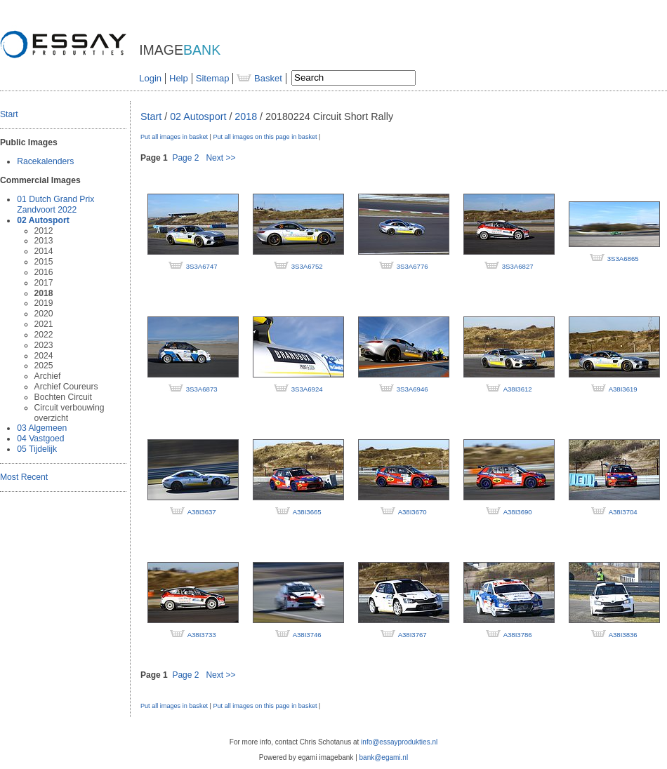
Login (150, 78)
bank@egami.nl (384, 757)
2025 (43, 365)
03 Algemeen (42, 428)
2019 (43, 303)
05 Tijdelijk (37, 449)
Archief (47, 376)
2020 (43, 314)
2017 (43, 283)
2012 (43, 231)
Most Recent (24, 477)
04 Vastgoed (40, 438)
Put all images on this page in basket (265, 136)
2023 (43, 345)
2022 (43, 335)
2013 (43, 241)
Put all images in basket (174, 136)
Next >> (220, 158)
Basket (259, 78)
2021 (43, 324)
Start (9, 114)
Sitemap (213, 78)
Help (178, 78)
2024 (43, 356)
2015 (43, 262)
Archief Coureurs (66, 387)
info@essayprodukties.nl (399, 742)
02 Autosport (43, 220)
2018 (43, 293)
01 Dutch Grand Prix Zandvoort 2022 (55, 204)
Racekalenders (45, 161)
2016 (43, 272)
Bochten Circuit (63, 397)
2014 (43, 251)
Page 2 (185, 158)
